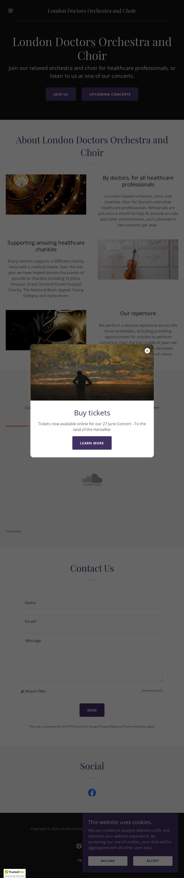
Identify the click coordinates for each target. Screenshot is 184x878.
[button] (15, 873)
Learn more (92, 443)
